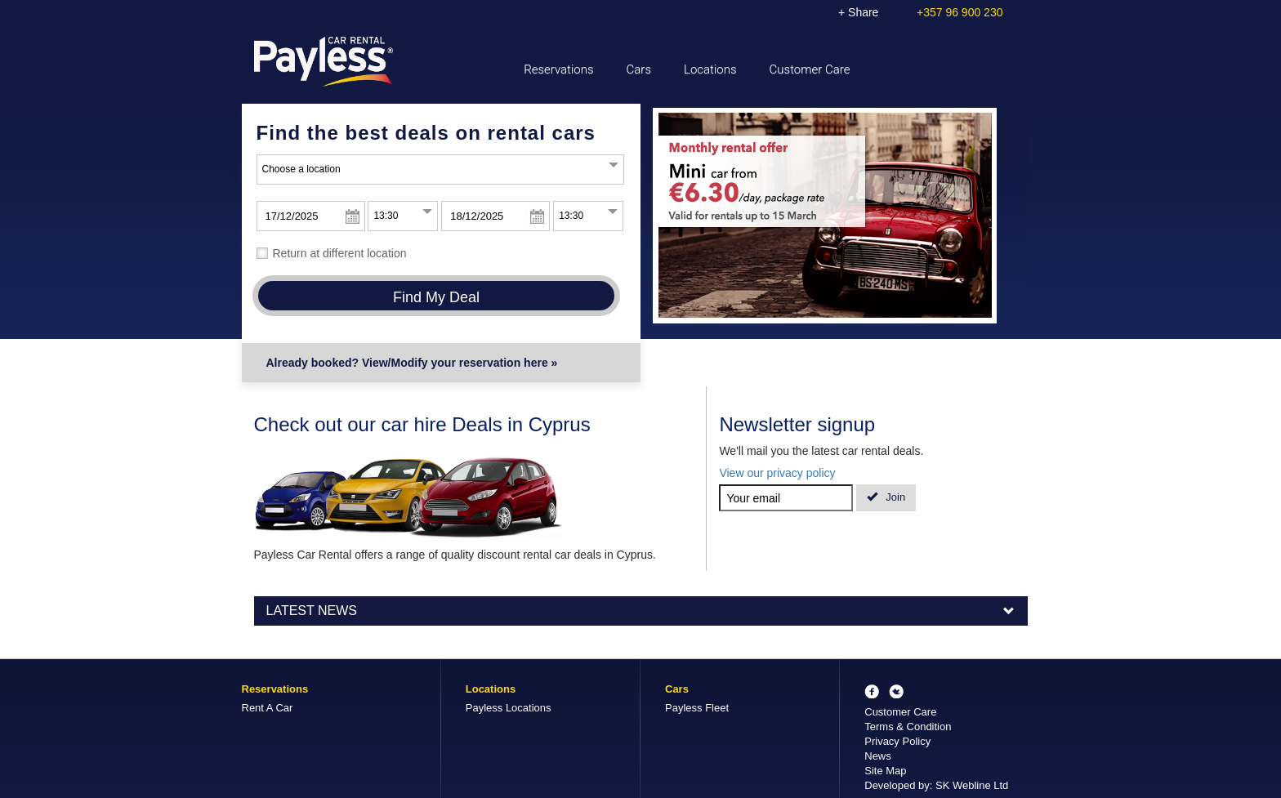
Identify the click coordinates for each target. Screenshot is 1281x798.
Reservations (558, 69)
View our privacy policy (777, 472)
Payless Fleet (697, 708)
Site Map (885, 771)
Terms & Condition (907, 726)
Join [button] (886, 497)
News (877, 756)
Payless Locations (508, 708)
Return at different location (340, 253)
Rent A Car (267, 708)
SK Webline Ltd (971, 785)
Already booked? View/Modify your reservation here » (412, 362)
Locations (710, 69)
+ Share (858, 12)
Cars (639, 69)
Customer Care (810, 69)
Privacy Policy (897, 741)
